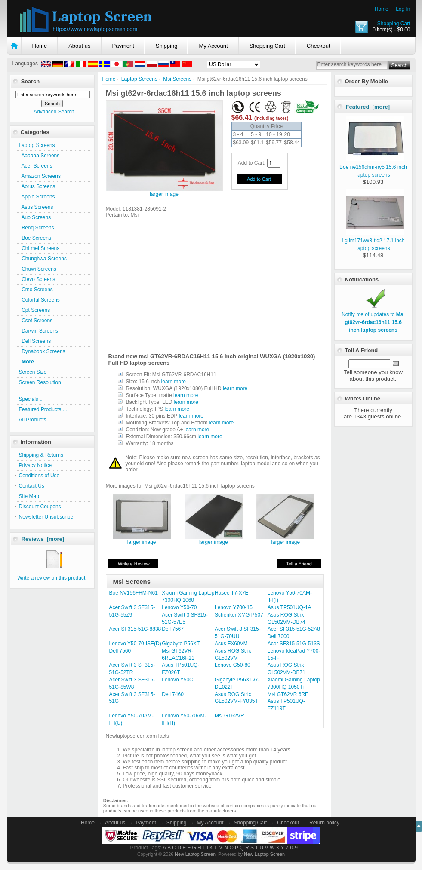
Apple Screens (37, 197)
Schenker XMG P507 (239, 615)
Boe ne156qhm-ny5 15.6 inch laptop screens (373, 167)
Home (381, 9)
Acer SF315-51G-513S (294, 644)
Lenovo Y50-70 (179, 607)
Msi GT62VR (229, 716)
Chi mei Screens (39, 248)
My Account (213, 46)
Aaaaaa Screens (39, 156)
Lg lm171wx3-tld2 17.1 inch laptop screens (373, 240)
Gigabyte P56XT (181, 644)
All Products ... (35, 420)
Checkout (318, 46)
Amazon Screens (40, 176)
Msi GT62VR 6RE (288, 694)
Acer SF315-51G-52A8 (294, 629)
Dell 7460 (173, 694)
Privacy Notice (35, 465)
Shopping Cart (393, 24)
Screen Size (33, 372)
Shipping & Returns (41, 455)
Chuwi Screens (37, 269)
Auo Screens (35, 217)
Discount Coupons (40, 507)
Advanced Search (54, 112)
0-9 (294, 848)
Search (30, 81)
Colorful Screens (39, 300)
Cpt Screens (34, 310)
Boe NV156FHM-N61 (133, 593)
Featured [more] (368, 107)
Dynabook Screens (42, 351)
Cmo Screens (36, 290)
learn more (173, 382)
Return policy (324, 823)
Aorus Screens (37, 186)
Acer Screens (35, 166)
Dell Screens (35, 341)
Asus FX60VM (231, 644)
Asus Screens (36, 207)
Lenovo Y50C (177, 680)
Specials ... (31, 399)
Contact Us (31, 486)
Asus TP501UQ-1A (289, 607)
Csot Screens (36, 320)
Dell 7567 (173, 629)
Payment (123, 46)
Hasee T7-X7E (232, 593)
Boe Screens (35, 238)
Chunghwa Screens (43, 259)
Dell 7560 (120, 651)
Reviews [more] (43, 539)
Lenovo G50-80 (232, 665)
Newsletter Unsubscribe (46, 517)
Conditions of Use (39, 476)
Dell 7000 (279, 636)
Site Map (29, 496)
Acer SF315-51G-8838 (135, 629)
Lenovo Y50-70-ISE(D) (135, 644)
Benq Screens (36, 228)
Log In (403, 9)
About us (79, 46)
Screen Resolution (40, 382)
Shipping (167, 46)
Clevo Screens (37, 279)
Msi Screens (177, 79)
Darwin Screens (38, 331)
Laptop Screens (139, 79)
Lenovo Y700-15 (234, 607)
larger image (142, 539)
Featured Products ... (43, 409)
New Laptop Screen (195, 854)
